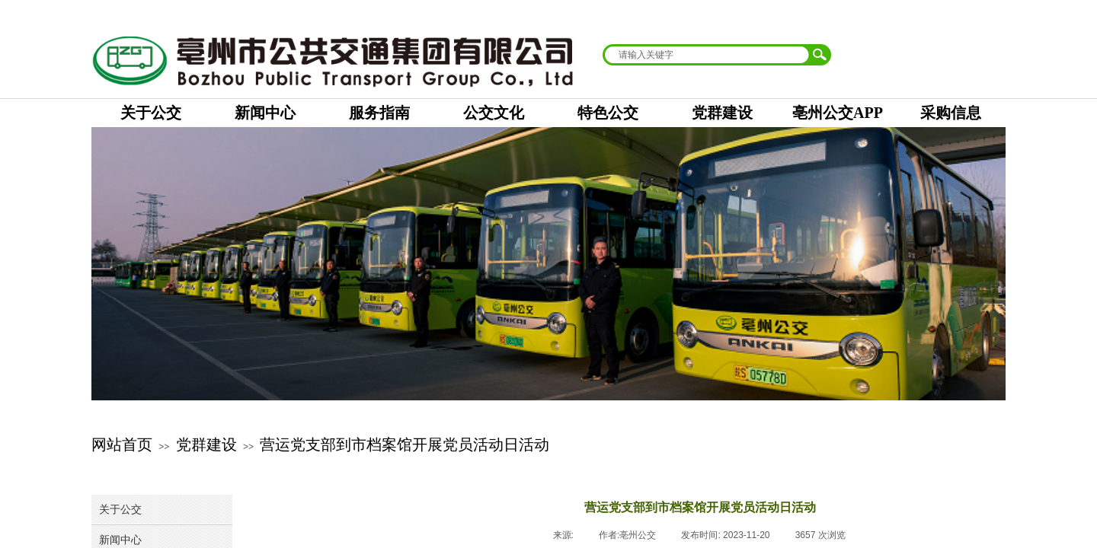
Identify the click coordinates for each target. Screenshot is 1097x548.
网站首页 (121, 444)
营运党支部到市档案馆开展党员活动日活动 (404, 444)
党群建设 (206, 444)
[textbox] (707, 55)
